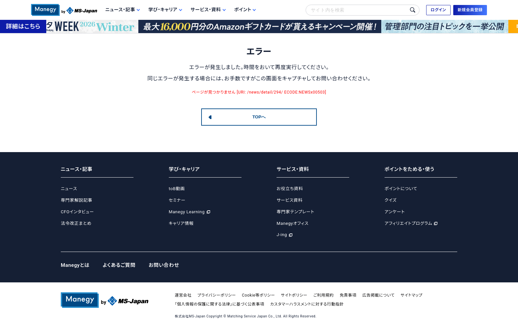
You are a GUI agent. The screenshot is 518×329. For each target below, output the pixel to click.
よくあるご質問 (119, 265)
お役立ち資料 (290, 188)
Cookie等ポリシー (258, 295)
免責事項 (348, 295)
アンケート (395, 211)
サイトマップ (412, 295)
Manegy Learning (187, 211)
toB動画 (177, 188)
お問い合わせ (164, 265)
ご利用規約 (324, 295)
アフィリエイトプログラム (408, 223)
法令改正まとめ (76, 223)
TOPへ (259, 116)
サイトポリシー (294, 295)
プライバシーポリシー (217, 295)
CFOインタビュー (77, 211)
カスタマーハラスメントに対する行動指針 (307, 304)
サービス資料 (290, 200)
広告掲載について (378, 295)
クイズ (391, 200)
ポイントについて (401, 188)
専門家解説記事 (76, 200)
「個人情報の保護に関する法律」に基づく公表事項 (219, 304)
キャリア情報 (181, 223)
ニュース (69, 188)
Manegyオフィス (293, 223)
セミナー (177, 200)
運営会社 (183, 295)
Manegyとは (75, 265)
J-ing (282, 234)
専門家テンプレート (295, 211)
